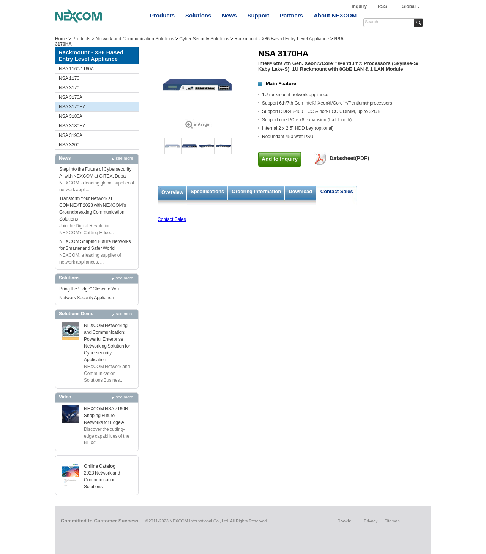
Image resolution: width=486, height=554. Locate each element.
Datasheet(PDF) (349, 158)
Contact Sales (336, 191)
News (229, 15)
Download (300, 191)
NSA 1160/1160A (76, 68)
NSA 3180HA (72, 126)
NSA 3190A (70, 135)
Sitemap (391, 521)
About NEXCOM (335, 15)
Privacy (370, 521)
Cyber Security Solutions (204, 38)
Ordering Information (256, 191)
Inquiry (360, 6)
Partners (291, 15)
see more (124, 158)
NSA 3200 (69, 145)
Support (259, 15)
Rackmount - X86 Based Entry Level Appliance (281, 38)
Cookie (344, 521)
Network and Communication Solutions (135, 38)
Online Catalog (100, 466)
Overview (172, 192)
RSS (382, 6)
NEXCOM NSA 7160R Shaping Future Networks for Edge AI (106, 415)
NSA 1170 (69, 78)
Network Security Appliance (86, 297)
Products (162, 15)
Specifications (207, 191)
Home (61, 38)
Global (409, 6)
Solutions (198, 15)
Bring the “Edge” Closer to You (89, 289)
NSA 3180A (70, 116)
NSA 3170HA (72, 107)
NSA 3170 (69, 87)
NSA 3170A (70, 97)
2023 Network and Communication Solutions (102, 479)
